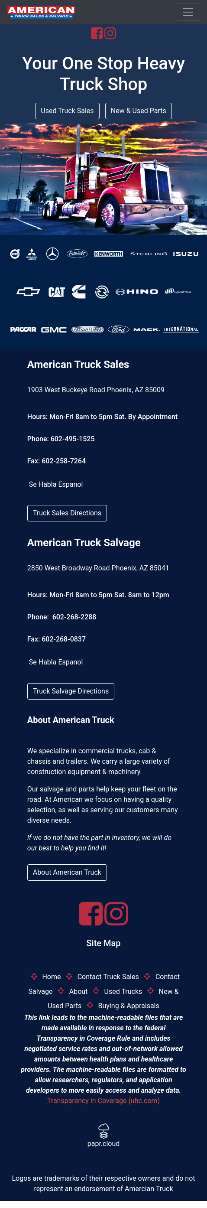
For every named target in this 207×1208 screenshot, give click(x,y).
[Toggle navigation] (188, 12)
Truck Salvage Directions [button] (71, 691)
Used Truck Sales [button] (67, 111)
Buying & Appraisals (128, 1005)
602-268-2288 (74, 617)
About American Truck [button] (67, 872)
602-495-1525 (73, 439)
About (78, 991)
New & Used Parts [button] (138, 111)
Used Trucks (123, 991)
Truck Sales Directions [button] (67, 513)
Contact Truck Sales (108, 977)
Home (51, 977)
